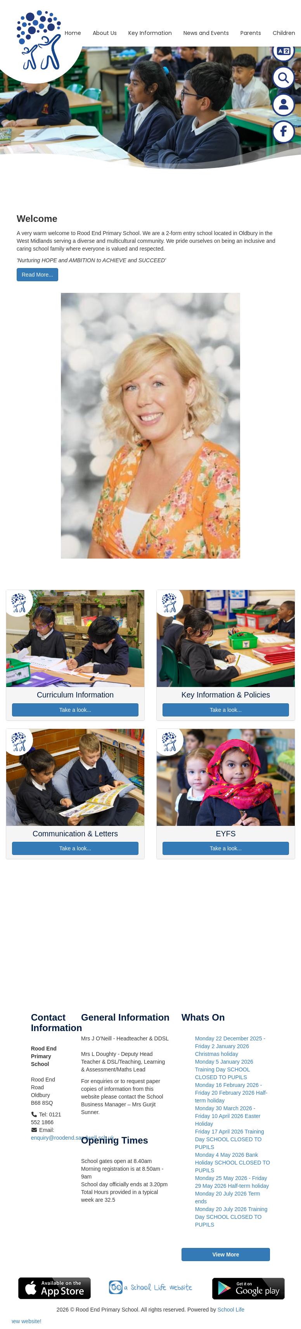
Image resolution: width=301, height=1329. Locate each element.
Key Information (150, 13)
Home (73, 13)
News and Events (206, 13)
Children (284, 13)
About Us (105, 13)
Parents (250, 13)
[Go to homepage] (18, 9)
